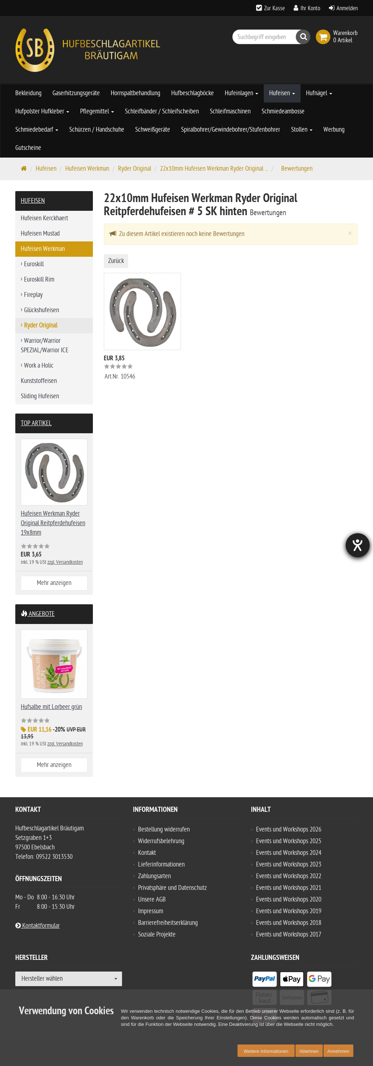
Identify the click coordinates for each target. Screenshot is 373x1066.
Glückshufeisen (41, 310)
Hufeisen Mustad (40, 233)
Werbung (334, 129)
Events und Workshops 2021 (288, 888)
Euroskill (34, 264)
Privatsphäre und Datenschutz (172, 888)
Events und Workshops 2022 (288, 876)
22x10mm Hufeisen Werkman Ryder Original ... (214, 169)
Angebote (38, 614)
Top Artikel (36, 423)
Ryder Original (134, 169)
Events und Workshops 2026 (288, 829)
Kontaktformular (37, 926)
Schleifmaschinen (230, 111)
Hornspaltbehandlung (135, 93)
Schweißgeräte (152, 129)
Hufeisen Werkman (87, 169)
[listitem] (264, 981)
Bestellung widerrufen (164, 829)
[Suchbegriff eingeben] (269, 37)
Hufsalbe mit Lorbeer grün (51, 707)
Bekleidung (28, 93)
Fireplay (33, 295)
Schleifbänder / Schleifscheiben (162, 111)
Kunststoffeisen (39, 381)
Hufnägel (319, 93)
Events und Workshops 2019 (288, 911)
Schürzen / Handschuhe (96, 129)
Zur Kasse (274, 8)
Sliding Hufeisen (40, 396)
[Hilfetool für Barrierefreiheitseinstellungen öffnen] (357, 545)
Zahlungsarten (154, 876)
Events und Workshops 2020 (288, 899)
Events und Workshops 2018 (288, 923)
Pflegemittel (97, 111)
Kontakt (147, 853)
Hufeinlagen (241, 93)
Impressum (150, 911)
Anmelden (347, 8)
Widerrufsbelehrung (161, 841)
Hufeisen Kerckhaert (44, 218)
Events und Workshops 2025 (288, 841)
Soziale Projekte (157, 934)
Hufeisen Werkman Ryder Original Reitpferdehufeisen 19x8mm (53, 523)
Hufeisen (282, 93)
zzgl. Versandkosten (65, 562)
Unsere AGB (152, 899)
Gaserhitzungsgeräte (76, 93)
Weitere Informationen (266, 1051)
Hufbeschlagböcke (192, 93)
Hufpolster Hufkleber (42, 111)
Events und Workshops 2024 (288, 853)
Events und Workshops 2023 (288, 864)
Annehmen (338, 1051)
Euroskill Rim (39, 279)
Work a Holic (39, 365)
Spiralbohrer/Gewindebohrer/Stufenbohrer (230, 129)
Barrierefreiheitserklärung (168, 923)
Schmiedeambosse (283, 111)
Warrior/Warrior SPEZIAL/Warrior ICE (44, 345)
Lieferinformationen (161, 864)
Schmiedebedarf (36, 129)
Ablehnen (309, 1051)
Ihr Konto (310, 8)
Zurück (116, 261)
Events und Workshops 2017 (288, 934)
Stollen (302, 129)
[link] (324, 37)
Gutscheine (28, 148)
